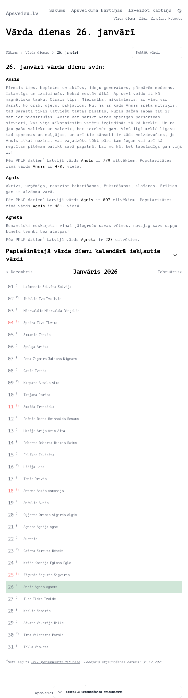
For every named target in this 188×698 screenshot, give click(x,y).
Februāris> (170, 272)
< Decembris (19, 272)
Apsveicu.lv (22, 13)
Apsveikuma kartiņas (96, 10)
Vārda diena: (125, 18)
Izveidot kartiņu (149, 10)
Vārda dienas (40, 53)
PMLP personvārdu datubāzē (55, 662)
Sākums (57, 10)
